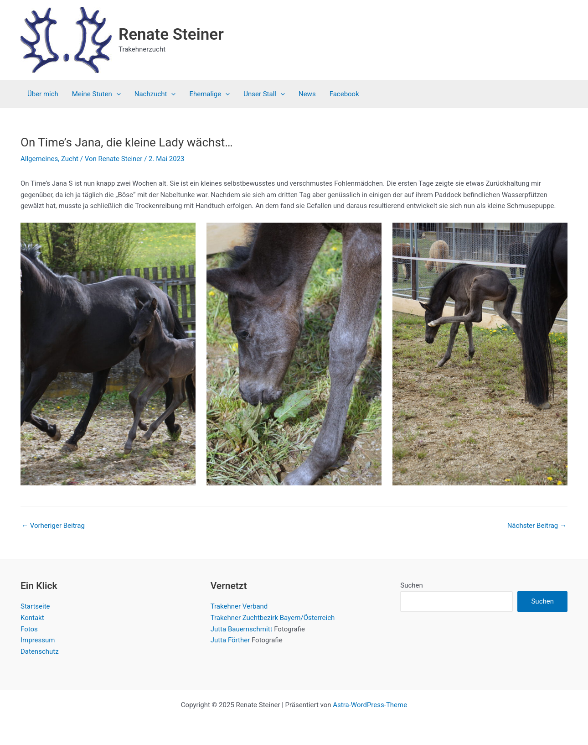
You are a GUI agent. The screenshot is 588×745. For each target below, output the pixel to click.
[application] (116, 94)
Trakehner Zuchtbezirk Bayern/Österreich (273, 618)
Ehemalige (209, 94)
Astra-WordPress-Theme (370, 705)
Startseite (35, 606)
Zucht (69, 159)
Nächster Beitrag (537, 525)
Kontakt (32, 618)
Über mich (42, 94)
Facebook (344, 94)
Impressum (38, 640)
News (307, 94)
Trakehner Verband (239, 606)
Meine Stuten (96, 94)
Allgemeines (39, 159)
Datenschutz (40, 651)
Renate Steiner (171, 34)
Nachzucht (155, 94)
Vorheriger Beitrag (53, 525)
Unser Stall (264, 94)
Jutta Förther (230, 640)
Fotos (29, 629)
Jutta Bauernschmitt (242, 629)
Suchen (411, 585)
